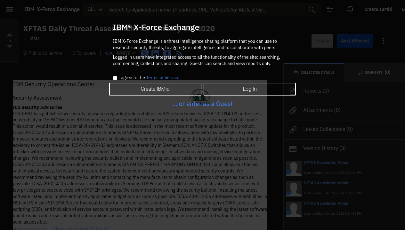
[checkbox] (115, 78)
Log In (250, 89)
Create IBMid (155, 89)
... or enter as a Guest (202, 103)
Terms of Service (162, 77)
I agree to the (148, 78)
